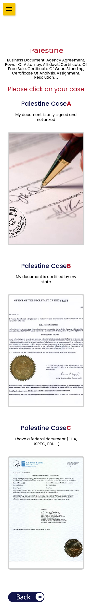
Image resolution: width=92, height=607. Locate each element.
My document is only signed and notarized (46, 117)
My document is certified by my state (46, 279)
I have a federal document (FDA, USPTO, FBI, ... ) (46, 441)
